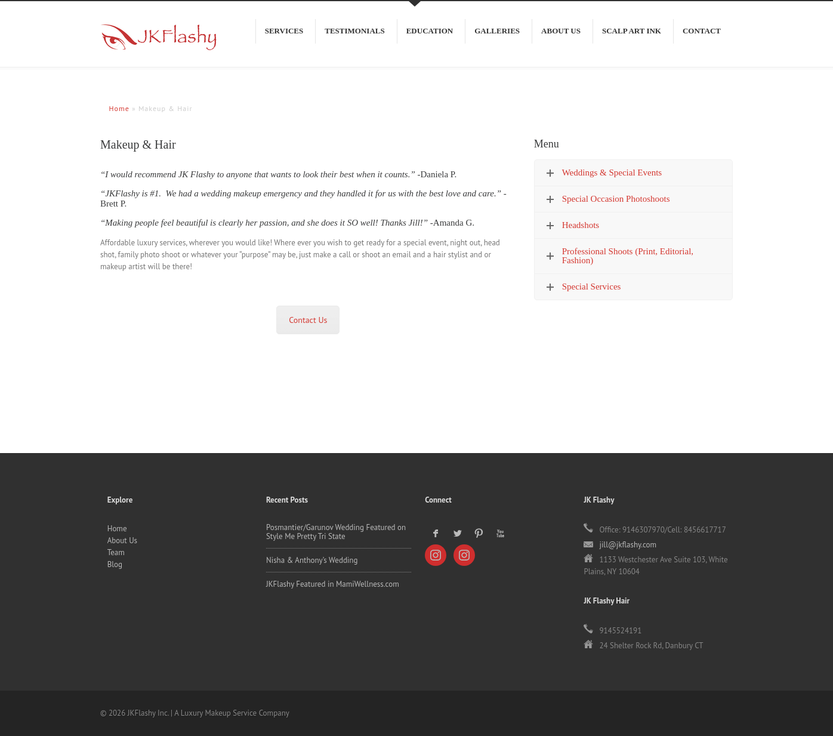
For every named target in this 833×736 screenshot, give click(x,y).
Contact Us (308, 320)
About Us (122, 540)
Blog (114, 564)
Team (116, 552)
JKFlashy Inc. (154, 43)
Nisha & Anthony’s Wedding (312, 560)
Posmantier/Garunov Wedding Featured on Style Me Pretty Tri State (336, 532)
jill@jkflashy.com (627, 545)
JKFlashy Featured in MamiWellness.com (332, 584)
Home (117, 528)
